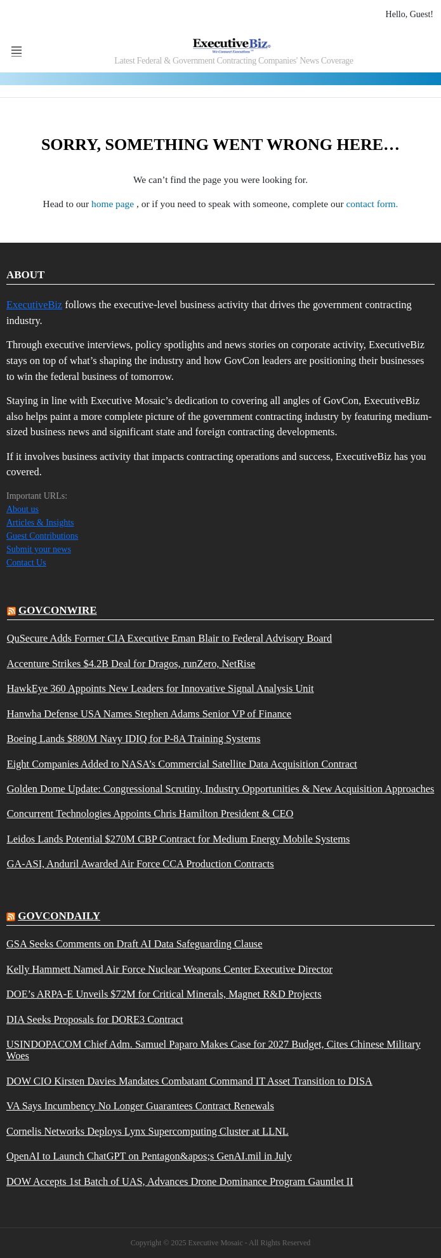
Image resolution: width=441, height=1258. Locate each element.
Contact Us (26, 562)
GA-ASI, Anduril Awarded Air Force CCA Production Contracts (140, 864)
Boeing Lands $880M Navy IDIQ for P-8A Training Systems (134, 739)
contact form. (372, 203)
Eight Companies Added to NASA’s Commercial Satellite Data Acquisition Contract (182, 764)
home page (113, 203)
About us (22, 509)
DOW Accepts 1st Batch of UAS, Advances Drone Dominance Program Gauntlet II (179, 1181)
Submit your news (38, 549)
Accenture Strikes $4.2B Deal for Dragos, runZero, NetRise (131, 664)
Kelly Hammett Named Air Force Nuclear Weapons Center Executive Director (169, 969)
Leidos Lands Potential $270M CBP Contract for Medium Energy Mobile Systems (178, 839)
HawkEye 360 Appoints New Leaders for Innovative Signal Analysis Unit (160, 688)
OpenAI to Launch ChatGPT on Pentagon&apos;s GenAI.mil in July (149, 1156)
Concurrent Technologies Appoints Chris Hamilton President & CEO (150, 814)
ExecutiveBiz (34, 305)
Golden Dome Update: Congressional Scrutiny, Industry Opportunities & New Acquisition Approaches (221, 789)
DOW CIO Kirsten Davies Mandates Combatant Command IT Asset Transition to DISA (189, 1081)
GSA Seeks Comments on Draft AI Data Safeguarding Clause (134, 944)
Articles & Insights (40, 522)
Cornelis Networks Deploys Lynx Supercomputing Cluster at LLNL (147, 1131)
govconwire (57, 610)
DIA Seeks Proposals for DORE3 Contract (94, 1019)
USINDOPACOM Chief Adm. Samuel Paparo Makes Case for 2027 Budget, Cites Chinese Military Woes (213, 1050)
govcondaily (59, 916)
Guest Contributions (42, 536)
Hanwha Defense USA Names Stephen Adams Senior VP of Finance (149, 714)
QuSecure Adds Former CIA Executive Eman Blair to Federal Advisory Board (169, 638)
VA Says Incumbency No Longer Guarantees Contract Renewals (140, 1106)
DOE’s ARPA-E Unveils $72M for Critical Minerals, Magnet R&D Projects (164, 994)
